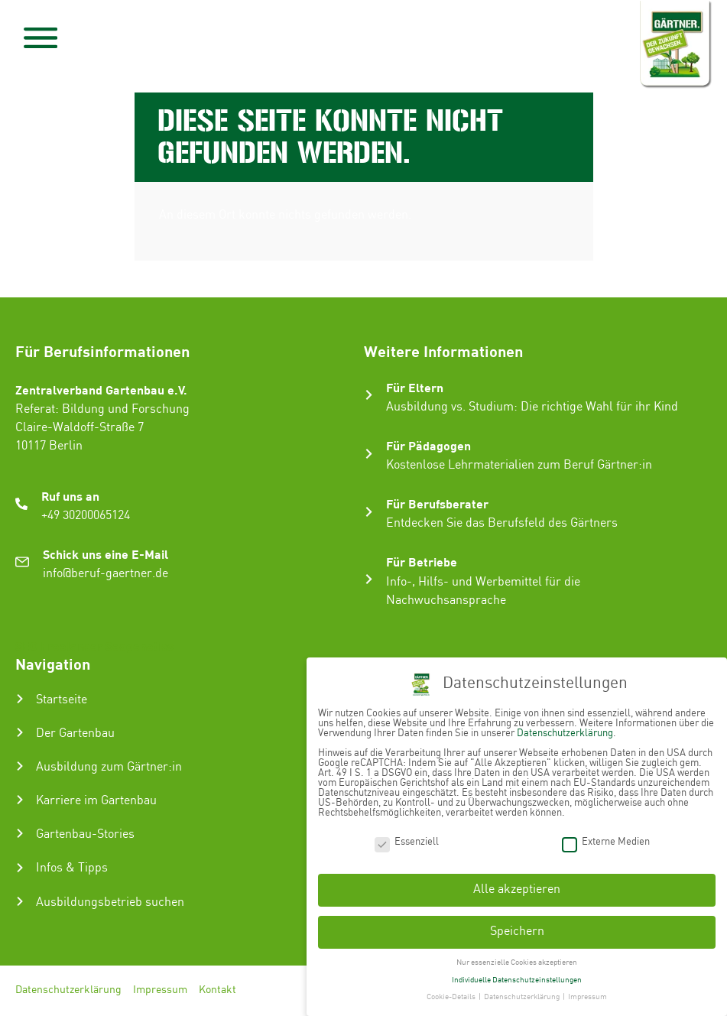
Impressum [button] (587, 997)
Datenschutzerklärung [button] (522, 997)
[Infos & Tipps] (19, 867)
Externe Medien (606, 842)
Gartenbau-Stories (85, 834)
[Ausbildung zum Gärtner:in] (19, 766)
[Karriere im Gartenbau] (19, 799)
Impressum (160, 990)
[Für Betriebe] (369, 579)
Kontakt (217, 990)
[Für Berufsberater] (369, 512)
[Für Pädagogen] (369, 454)
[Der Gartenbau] (19, 732)
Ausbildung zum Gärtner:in (109, 767)
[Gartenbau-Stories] (19, 833)
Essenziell (407, 842)
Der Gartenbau (75, 733)
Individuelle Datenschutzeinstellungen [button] (517, 980)
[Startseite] (19, 698)
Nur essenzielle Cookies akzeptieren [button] (516, 962)
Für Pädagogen (428, 445)
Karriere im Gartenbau (96, 800)
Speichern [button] (517, 931)
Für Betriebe (421, 561)
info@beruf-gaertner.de (105, 573)
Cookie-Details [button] (452, 997)
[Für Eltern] (369, 395)
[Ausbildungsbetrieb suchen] (19, 901)
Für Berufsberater (437, 503)
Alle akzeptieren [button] (516, 889)
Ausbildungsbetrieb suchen (110, 902)
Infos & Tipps (72, 868)
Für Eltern (414, 387)
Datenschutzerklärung (68, 990)
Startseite (61, 699)
